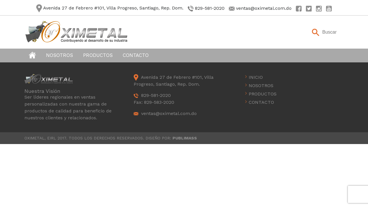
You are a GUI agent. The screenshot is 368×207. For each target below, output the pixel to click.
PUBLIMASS (184, 138)
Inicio (256, 77)
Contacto (136, 55)
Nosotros (59, 55)
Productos (98, 55)
